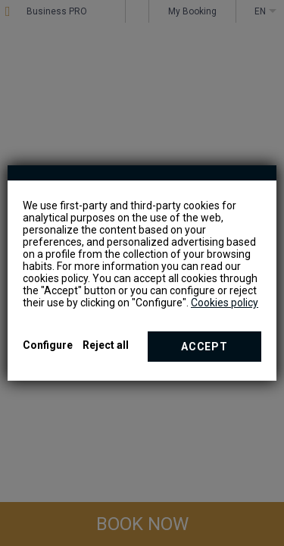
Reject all (106, 345)
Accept (204, 346)
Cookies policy (224, 303)
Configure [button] (48, 345)
